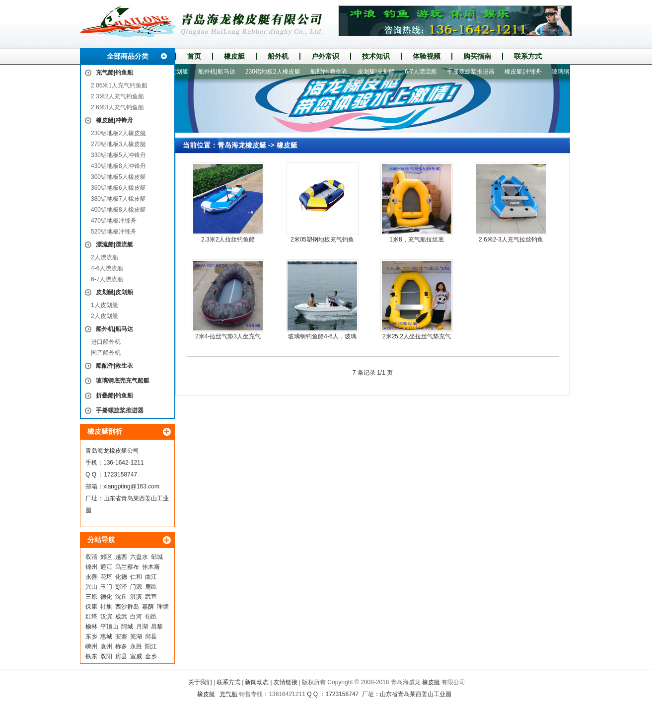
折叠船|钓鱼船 (114, 395)
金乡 (151, 656)
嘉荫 (148, 606)
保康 (91, 606)
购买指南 (477, 56)
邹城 (157, 557)
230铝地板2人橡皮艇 (118, 133)
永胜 (136, 646)
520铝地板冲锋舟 (114, 231)
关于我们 (200, 682)
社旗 (106, 606)
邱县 (151, 636)
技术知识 (376, 56)
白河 (136, 616)
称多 (121, 646)
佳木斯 (151, 566)
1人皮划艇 (104, 305)
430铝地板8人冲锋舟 (118, 165)
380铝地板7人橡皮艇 (118, 198)
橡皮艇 (234, 56)
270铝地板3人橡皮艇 (118, 144)
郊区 (106, 557)
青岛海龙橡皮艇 (241, 145)
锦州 (91, 566)
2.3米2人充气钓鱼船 (117, 96)
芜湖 (136, 636)
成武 (121, 616)
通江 (106, 566)
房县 (121, 656)
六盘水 (139, 557)
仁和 (136, 576)
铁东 (91, 656)
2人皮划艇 (104, 316)
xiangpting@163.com (131, 486)
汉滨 (106, 616)
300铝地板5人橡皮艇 (118, 176)
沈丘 (121, 596)
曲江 (151, 576)
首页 (194, 56)
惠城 (106, 636)
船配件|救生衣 (114, 365)
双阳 (106, 656)
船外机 (278, 56)
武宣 (151, 596)
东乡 (91, 636)
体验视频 (426, 56)
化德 (121, 576)
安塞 (121, 636)
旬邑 (151, 616)
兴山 (91, 586)
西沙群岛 (127, 606)
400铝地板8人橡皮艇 (118, 209)
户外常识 (325, 56)
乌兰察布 (127, 566)
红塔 (91, 616)
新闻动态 (257, 682)
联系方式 (528, 56)
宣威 (136, 656)
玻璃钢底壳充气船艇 (122, 380)
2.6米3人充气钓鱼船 (117, 107)
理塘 (163, 606)
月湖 (142, 626)
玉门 (106, 586)
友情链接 (285, 682)
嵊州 (91, 646)
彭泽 (121, 586)
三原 (91, 596)
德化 (106, 596)
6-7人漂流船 (107, 279)
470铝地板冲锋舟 (114, 220)
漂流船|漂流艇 (114, 244)
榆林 (91, 626)
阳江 (151, 646)
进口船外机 (106, 341)
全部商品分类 (127, 56)
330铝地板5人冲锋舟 (118, 155)
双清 (91, 557)
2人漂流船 (104, 257)
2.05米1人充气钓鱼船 (119, 85)
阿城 (127, 626)
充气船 (228, 694)
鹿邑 (151, 586)
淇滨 (136, 596)
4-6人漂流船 (107, 268)
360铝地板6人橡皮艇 (118, 187)
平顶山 (109, 626)
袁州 (106, 646)
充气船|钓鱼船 (114, 72)
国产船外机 (106, 352)
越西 (121, 557)
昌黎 (157, 626)
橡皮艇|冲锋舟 (114, 120)
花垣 (106, 576)
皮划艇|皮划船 (114, 292)
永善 (91, 576)
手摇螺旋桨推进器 (120, 410)
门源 (136, 586)
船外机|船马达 (114, 328)
